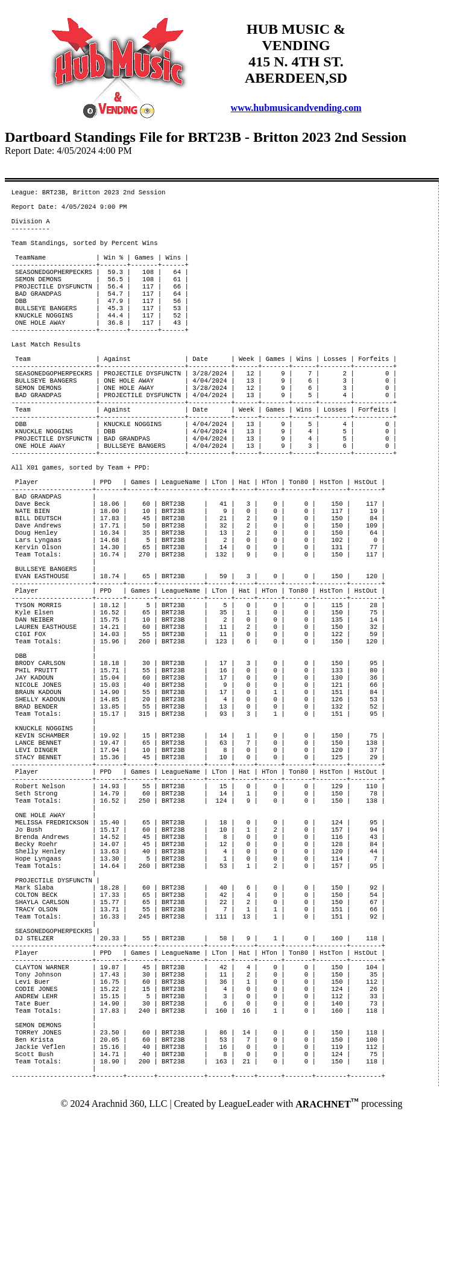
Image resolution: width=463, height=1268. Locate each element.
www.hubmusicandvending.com (296, 108)
